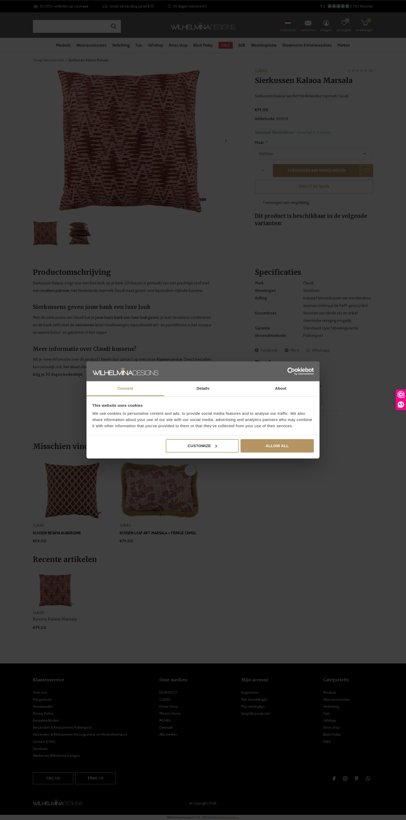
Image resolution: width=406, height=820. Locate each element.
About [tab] (280, 388)
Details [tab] (203, 388)
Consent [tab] (125, 388)
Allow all (277, 446)
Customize (202, 446)
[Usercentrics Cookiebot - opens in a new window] (291, 371)
